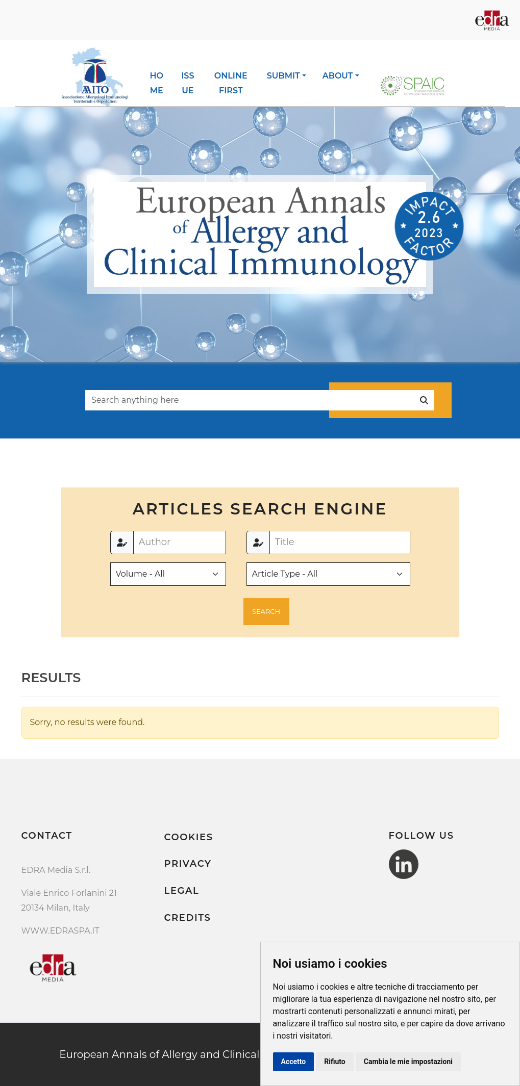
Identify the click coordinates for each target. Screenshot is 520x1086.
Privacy (188, 863)
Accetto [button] (293, 1061)
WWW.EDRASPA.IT (60, 931)
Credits (187, 917)
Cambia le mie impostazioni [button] (408, 1061)
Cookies (188, 837)
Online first (230, 83)
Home (156, 83)
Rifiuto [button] (334, 1061)
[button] (266, 612)
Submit (283, 76)
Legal (182, 890)
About (338, 76)
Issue (187, 83)
